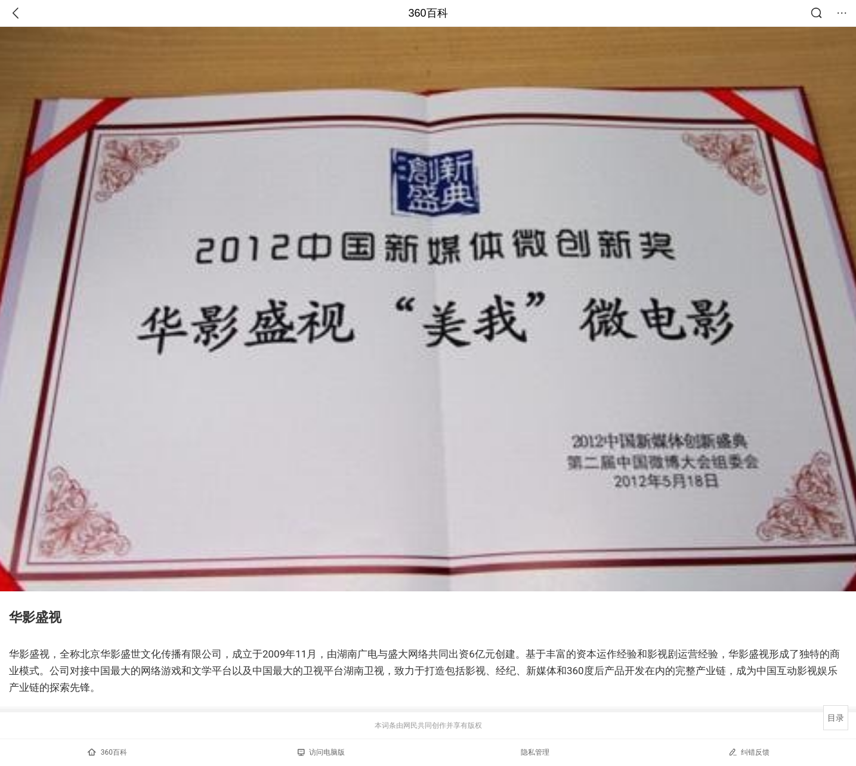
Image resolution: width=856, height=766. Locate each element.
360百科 (427, 13)
